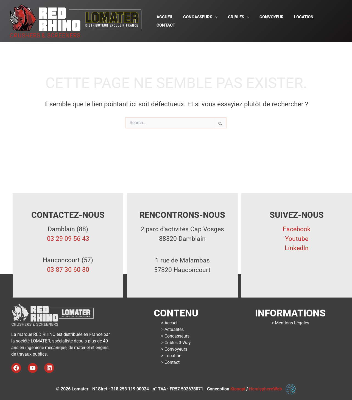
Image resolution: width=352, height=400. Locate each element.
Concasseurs (176, 336)
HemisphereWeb (267, 389)
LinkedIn (297, 248)
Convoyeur (271, 21)
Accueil (171, 21)
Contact (329, 21)
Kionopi (237, 389)
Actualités (174, 329)
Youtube (296, 238)
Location (301, 21)
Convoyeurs (175, 349)
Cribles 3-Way (177, 342)
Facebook (297, 229)
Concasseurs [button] (204, 21)
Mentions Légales (292, 322)
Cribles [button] (240, 21)
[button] (219, 21)
